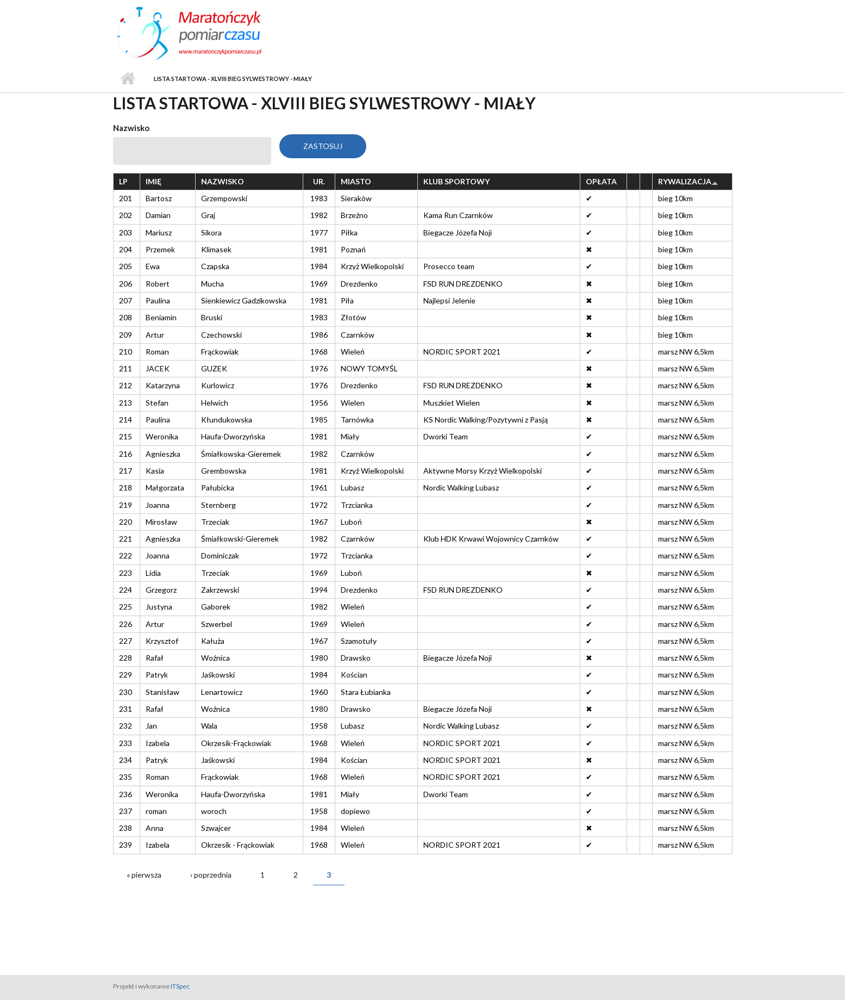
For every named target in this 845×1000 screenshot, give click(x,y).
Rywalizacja (688, 181)
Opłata (601, 181)
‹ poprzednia (210, 874)
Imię (153, 181)
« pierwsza (144, 874)
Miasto (356, 181)
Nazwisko (131, 128)
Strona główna (128, 78)
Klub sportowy (456, 181)
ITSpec (180, 986)
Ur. (319, 181)
